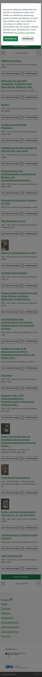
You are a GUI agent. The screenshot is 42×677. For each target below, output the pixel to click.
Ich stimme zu (10, 50)
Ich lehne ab (28, 50)
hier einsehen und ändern (24, 44)
